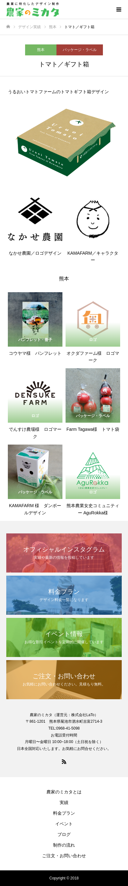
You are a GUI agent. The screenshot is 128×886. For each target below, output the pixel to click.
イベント (64, 823)
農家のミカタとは (64, 791)
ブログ (64, 834)
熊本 (41, 50)
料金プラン (64, 813)
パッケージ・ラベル (80, 50)
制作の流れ (64, 845)
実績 (64, 802)
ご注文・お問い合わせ (64, 855)
